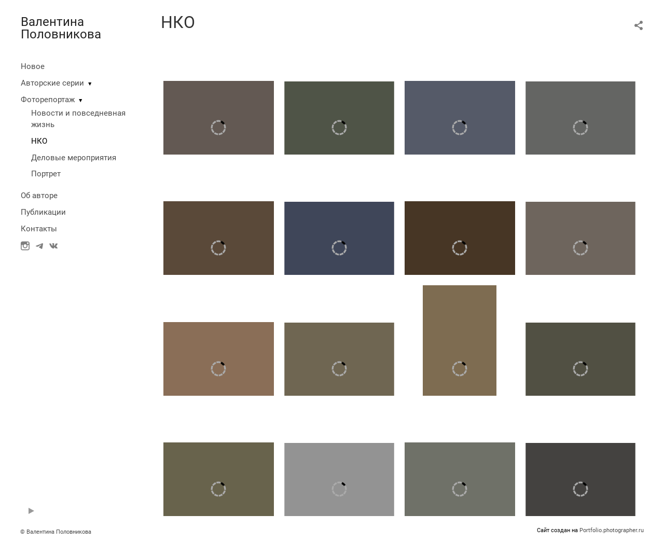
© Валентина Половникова (56, 532)
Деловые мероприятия (73, 157)
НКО (39, 141)
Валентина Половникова (61, 28)
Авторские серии (52, 83)
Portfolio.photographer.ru (611, 530)
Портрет (46, 173)
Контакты (39, 228)
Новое (33, 66)
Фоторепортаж (48, 99)
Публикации (43, 212)
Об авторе (39, 195)
